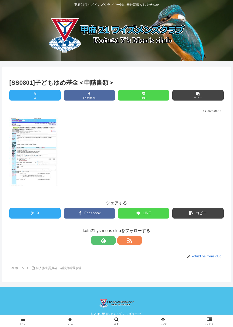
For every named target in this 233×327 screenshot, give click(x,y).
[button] (198, 95)
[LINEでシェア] (143, 95)
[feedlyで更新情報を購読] (111, 240)
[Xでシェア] (35, 95)
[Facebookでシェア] (89, 95)
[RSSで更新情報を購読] (121, 240)
